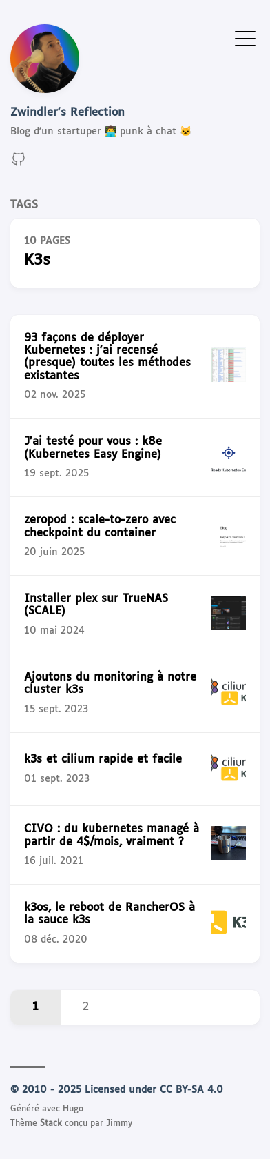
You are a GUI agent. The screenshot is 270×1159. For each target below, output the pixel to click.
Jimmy (119, 1124)
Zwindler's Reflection (67, 113)
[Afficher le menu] (245, 38)
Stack (51, 1124)
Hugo (73, 1109)
